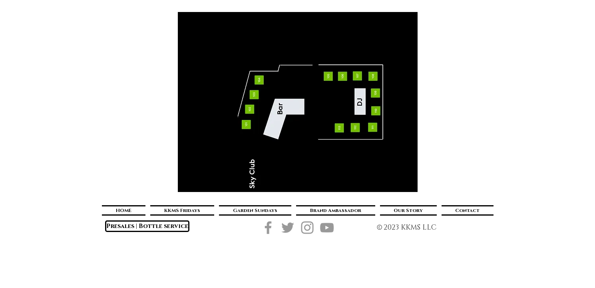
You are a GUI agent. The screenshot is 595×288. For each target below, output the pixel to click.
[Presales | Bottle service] (147, 226)
